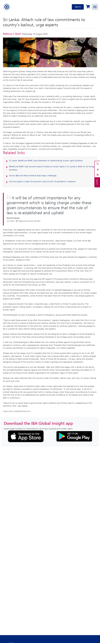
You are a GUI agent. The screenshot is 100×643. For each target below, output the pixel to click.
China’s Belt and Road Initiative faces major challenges (32, 176)
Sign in (78, 7)
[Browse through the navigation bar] (95, 6)
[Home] (6, 7)
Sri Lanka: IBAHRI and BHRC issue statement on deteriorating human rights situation (46, 161)
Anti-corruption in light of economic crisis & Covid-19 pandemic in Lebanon (42, 182)
